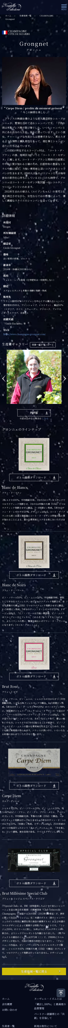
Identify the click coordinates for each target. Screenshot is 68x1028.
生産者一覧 (8, 1026)
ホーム (8, 15)
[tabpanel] (34, 376)
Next (64, 376)
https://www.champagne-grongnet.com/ (24, 334)
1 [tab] (8, 406)
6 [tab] (35, 406)
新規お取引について (45, 1026)
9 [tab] (51, 406)
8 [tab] (46, 406)
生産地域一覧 (25, 15)
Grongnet (10, 19)
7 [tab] (40, 406)
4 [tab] (24, 406)
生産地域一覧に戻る (34, 971)
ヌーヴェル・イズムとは (48, 998)
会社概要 (7, 1004)
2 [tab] (13, 406)
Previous (4, 376)
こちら (45, 418)
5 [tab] (30, 406)
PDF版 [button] (34, 412)
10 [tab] (57, 406)
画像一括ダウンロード (43, 344)
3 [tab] (19, 406)
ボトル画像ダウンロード (31, 477)
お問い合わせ (9, 1010)
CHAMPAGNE (46, 15)
